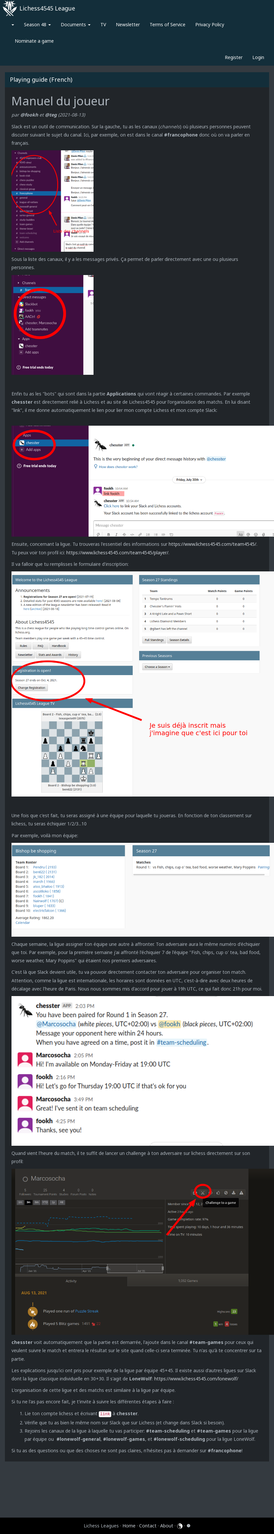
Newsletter (128, 24)
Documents (76, 24)
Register (233, 57)
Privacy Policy (209, 24)
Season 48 (37, 24)
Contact (148, 1526)
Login (258, 57)
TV (103, 24)
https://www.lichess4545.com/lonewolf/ (196, 1378)
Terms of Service (167, 24)
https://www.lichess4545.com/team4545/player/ (117, 552)
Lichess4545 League (47, 8)
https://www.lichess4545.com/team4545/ (212, 544)
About (166, 1526)
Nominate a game (34, 41)
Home (129, 1526)
